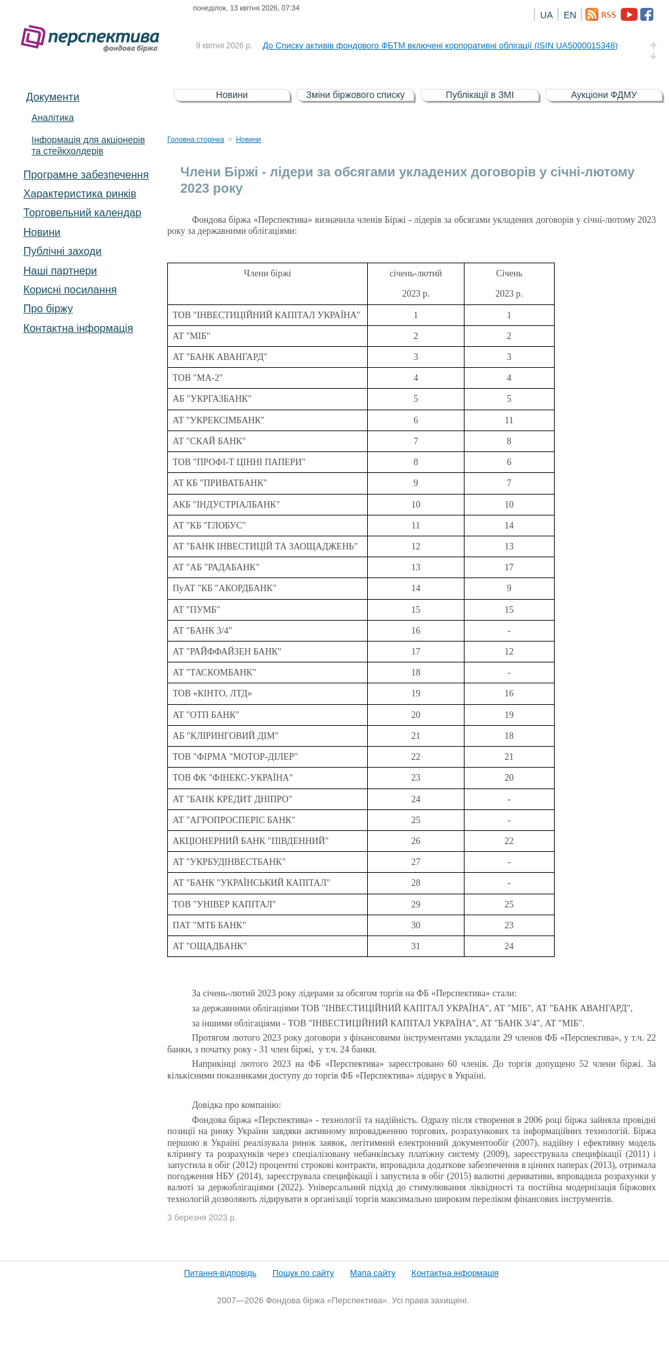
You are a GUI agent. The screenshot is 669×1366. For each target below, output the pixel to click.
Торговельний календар (83, 212)
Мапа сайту (373, 1273)
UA (546, 15)
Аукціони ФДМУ (604, 94)
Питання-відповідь (220, 1273)
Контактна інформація (78, 328)
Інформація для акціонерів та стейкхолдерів (88, 145)
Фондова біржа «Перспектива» (94, 39)
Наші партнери (60, 270)
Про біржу (48, 308)
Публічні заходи (63, 251)
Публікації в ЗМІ (480, 94)
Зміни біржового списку (355, 94)
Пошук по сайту (303, 1273)
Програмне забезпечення (86, 174)
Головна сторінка (195, 139)
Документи (53, 97)
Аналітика (52, 117)
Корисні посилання (70, 289)
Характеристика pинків (80, 193)
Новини (42, 232)
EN (570, 15)
